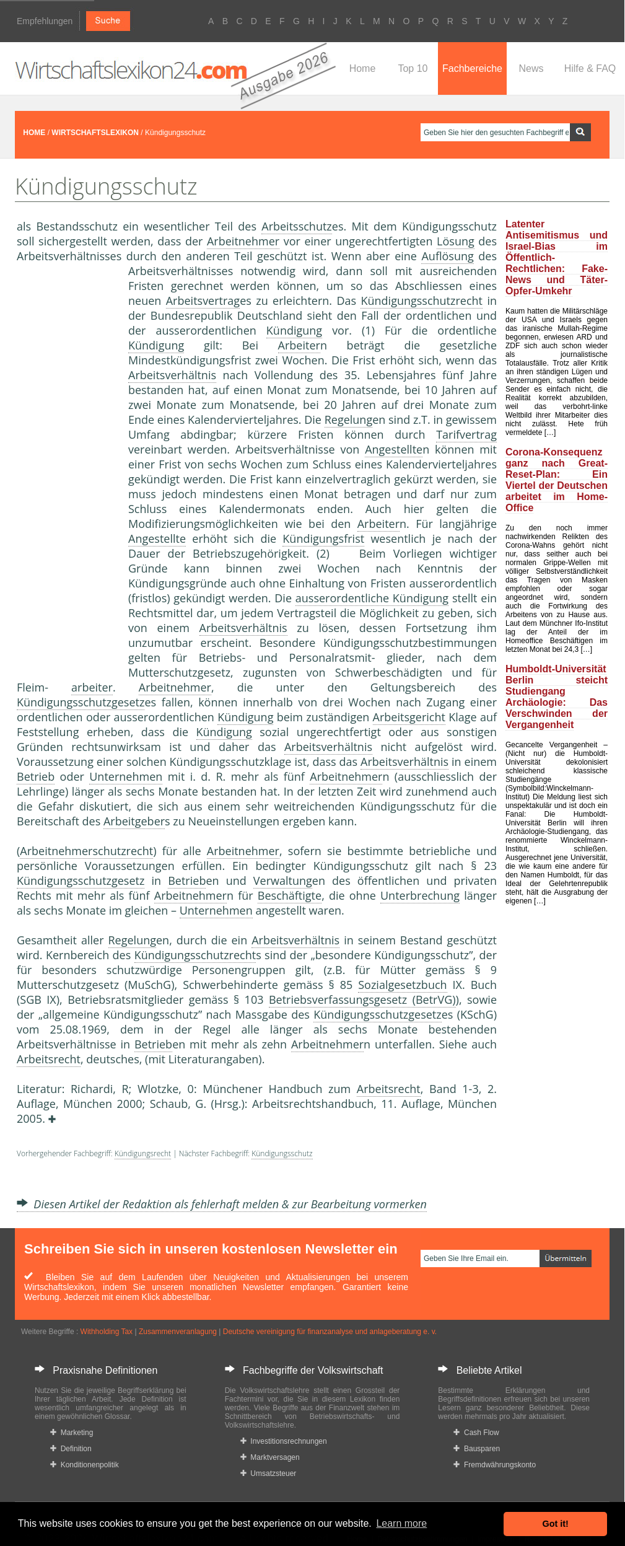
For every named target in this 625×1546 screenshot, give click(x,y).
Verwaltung (282, 880)
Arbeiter (299, 345)
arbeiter (92, 687)
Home (362, 68)
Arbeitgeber (134, 821)
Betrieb (36, 776)
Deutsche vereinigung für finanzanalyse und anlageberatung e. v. (330, 1331)
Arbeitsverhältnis (172, 374)
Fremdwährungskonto (494, 1464)
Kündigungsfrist (323, 538)
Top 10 (412, 68)
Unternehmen (125, 776)
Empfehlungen (44, 21)
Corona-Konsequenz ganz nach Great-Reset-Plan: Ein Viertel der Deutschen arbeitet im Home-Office (556, 480)
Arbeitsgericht (409, 716)
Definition (71, 1448)
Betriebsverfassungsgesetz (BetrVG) (362, 999)
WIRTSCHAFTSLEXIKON (95, 132)
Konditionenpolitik (84, 1464)
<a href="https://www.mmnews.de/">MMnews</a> (66, 470)
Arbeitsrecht (49, 1059)
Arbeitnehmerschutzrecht (86, 850)
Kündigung (294, 330)
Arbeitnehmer (243, 241)
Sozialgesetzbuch (402, 984)
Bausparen (476, 1448)
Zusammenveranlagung (178, 1331)
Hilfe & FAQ (590, 68)
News (530, 68)
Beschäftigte (289, 895)
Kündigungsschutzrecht (422, 300)
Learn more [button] (401, 1523)
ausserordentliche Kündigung (371, 598)
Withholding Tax (107, 1331)
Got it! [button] (556, 1524)
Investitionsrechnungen (283, 1441)
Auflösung (447, 255)
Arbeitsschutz (296, 226)
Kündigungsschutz (281, 1153)
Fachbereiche (472, 68)
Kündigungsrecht (143, 1153)
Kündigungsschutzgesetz (80, 702)
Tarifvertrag (466, 434)
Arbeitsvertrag (203, 300)
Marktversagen (270, 1457)
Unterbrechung (420, 895)
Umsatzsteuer (268, 1473)
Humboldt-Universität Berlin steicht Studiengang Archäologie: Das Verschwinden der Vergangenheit (556, 697)
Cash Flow (476, 1432)
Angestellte (393, 449)
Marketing (71, 1432)
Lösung (455, 241)
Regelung (349, 419)
